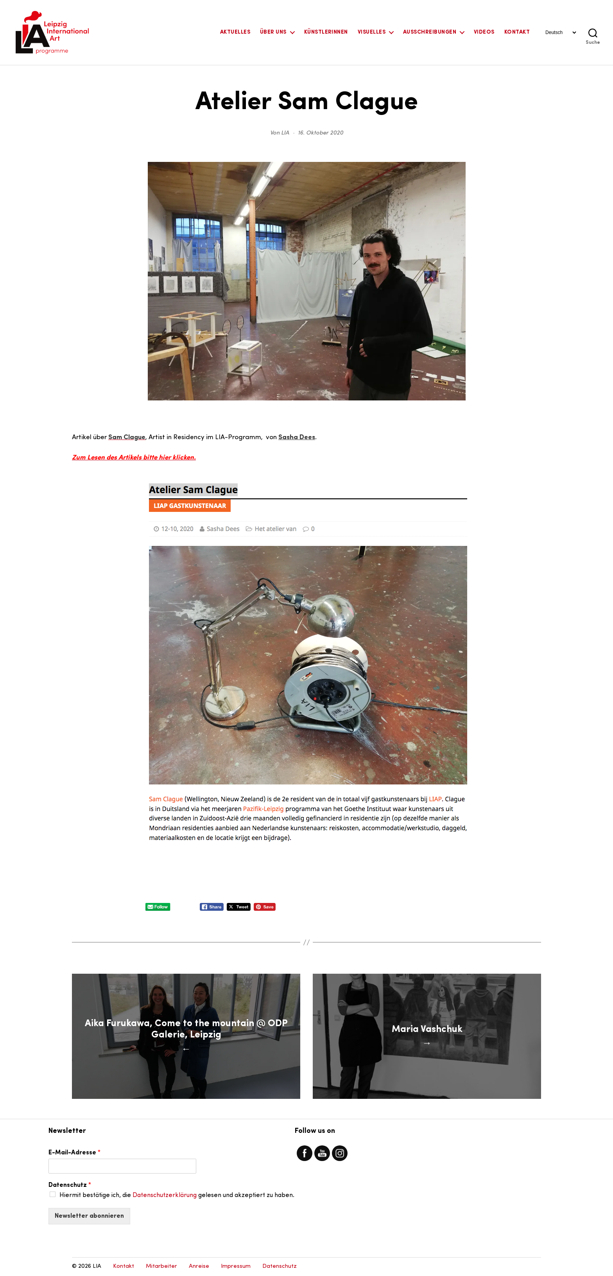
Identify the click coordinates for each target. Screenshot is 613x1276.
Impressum (236, 1266)
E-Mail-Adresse (74, 1153)
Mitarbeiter (161, 1266)
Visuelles (371, 32)
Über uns (273, 32)
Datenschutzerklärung (165, 1195)
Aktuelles (235, 32)
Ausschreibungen (429, 32)
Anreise (199, 1266)
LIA (285, 133)
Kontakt (517, 32)
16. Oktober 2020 (320, 133)
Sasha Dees (296, 437)
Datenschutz (69, 1185)
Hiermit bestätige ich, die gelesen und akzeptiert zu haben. (176, 1195)
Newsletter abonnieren (89, 1216)
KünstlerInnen (326, 32)
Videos (484, 32)
